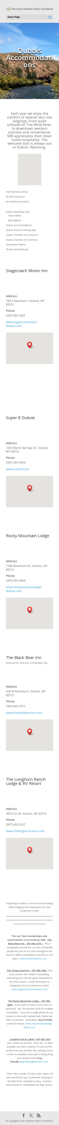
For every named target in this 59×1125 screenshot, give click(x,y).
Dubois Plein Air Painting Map (21, 230)
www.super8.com (17, 469)
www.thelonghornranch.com (25, 831)
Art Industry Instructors (17, 201)
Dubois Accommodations (19, 225)
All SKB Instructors (15, 196)
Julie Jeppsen (14, 220)
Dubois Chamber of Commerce (22, 234)
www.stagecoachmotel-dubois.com (22, 324)
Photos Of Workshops (17, 249)
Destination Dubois (16, 244)
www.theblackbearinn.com (24, 713)
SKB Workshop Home (17, 191)
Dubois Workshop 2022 (18, 211)
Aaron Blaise (14, 215)
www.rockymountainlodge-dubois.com (24, 589)
